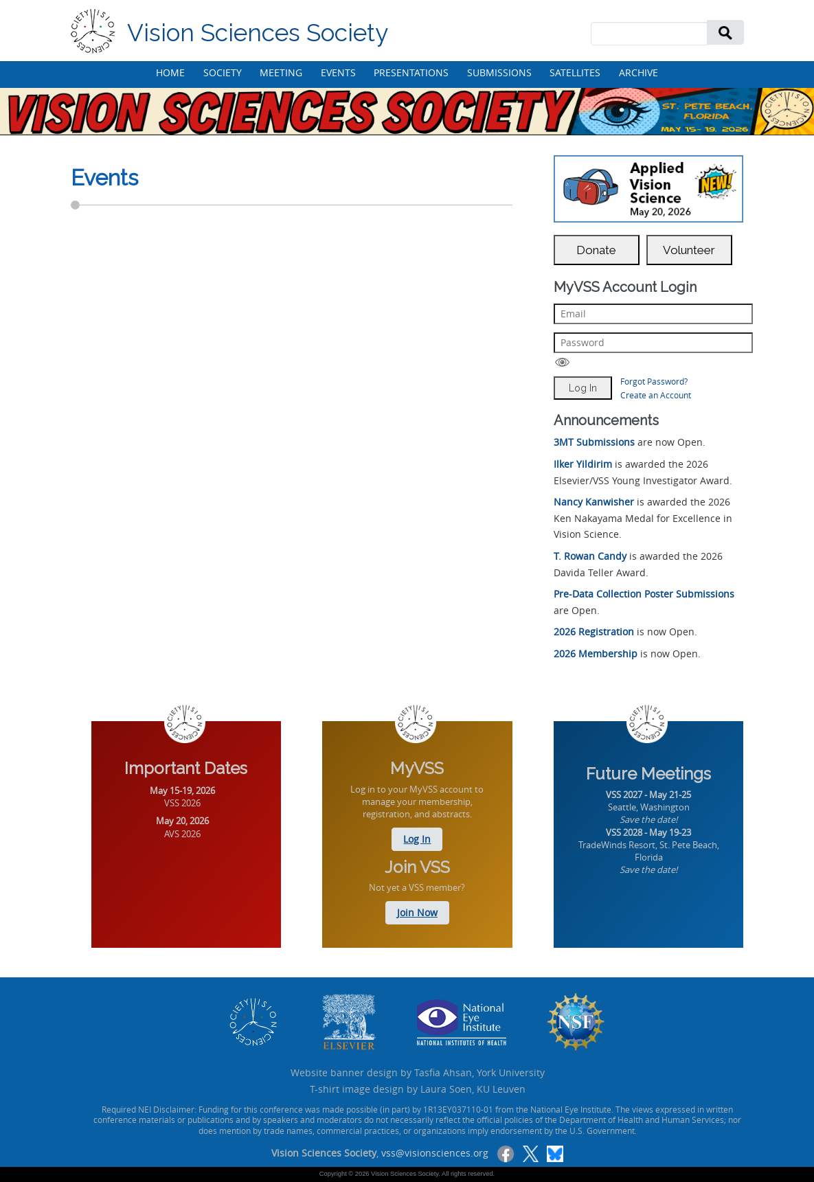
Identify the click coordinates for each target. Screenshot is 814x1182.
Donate (596, 250)
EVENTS (338, 72)
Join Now (417, 912)
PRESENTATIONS (411, 72)
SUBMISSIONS (499, 72)
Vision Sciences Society (257, 33)
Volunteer (689, 250)
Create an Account (655, 394)
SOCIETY (222, 72)
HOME (170, 72)
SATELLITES (575, 72)
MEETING (281, 72)
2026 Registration (594, 631)
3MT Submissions (594, 441)
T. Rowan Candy (590, 555)
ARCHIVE (638, 72)
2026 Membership (595, 653)
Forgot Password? (654, 381)
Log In (417, 838)
